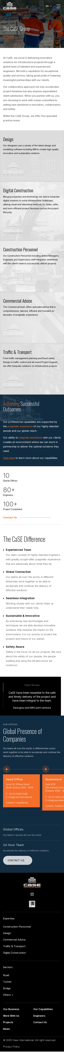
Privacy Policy (11, 1047)
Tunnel (7, 982)
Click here (9, 458)
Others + (8, 995)
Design (7, 933)
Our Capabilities (43, 1009)
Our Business (11, 1009)
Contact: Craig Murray (17, 803)
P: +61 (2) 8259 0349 (16, 794)
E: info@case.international (19, 797)
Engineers (39, 1016)
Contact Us (8, 36)
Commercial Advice (14, 940)
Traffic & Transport (14, 946)
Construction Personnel (17, 926)
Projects (8, 1022)
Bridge (6, 988)
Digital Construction (14, 953)
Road (6, 975)
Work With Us (11, 1016)
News (6, 1029)
